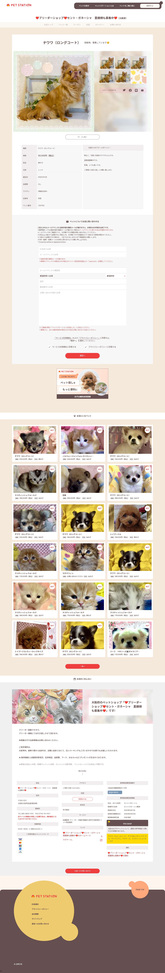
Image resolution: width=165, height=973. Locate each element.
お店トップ (48, 25)
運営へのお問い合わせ (40, 924)
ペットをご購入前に (127, 6)
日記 (88, 25)
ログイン (149, 6)
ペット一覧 (63, 25)
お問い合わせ (115, 25)
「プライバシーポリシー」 (89, 338)
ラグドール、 (68, 840)
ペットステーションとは (104, 6)
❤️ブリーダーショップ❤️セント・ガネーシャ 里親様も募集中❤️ (82, 18)
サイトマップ (37, 919)
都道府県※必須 (46, 276)
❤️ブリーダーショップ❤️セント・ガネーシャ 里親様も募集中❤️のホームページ (82, 834)
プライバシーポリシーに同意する (102, 347)
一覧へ (82, 666)
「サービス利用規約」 (63, 338)
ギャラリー (99, 25)
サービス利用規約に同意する (64, 347)
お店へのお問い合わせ (82, 871)
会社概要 (35, 914)
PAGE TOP (140, 890)
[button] (1, 971)
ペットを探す (84, 6)
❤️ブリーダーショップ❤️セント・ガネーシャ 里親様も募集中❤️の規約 (127, 854)
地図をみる (82, 799)
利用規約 (35, 904)
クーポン (77, 25)
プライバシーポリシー (40, 909)
